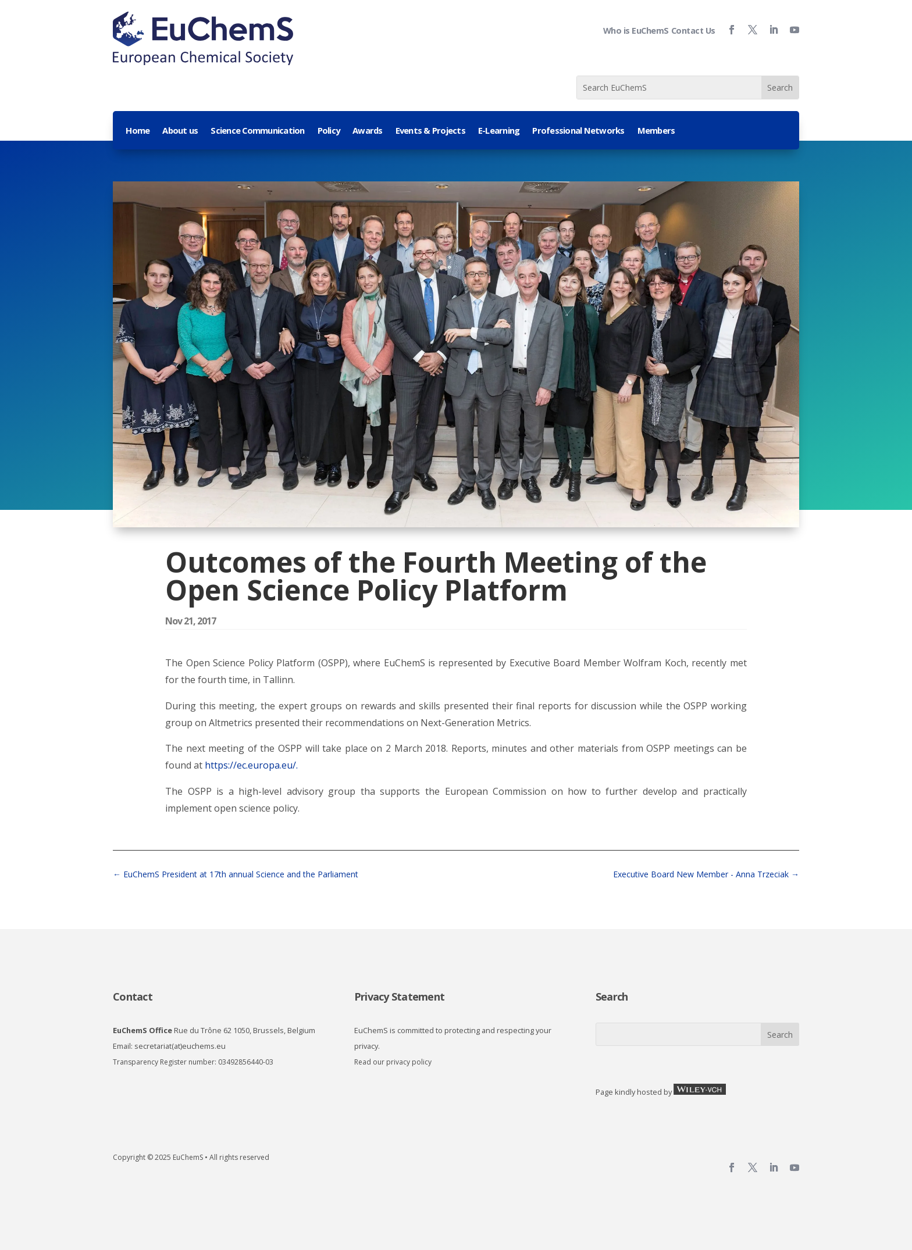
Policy (329, 131)
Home (137, 131)
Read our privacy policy (393, 1062)
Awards (367, 131)
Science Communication (257, 131)
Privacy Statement (399, 996)
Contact (132, 996)
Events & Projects (430, 131)
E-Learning (499, 131)
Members (656, 131)
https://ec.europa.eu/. (251, 765)
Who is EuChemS (636, 30)
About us (180, 131)
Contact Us (693, 30)
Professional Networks (578, 131)
